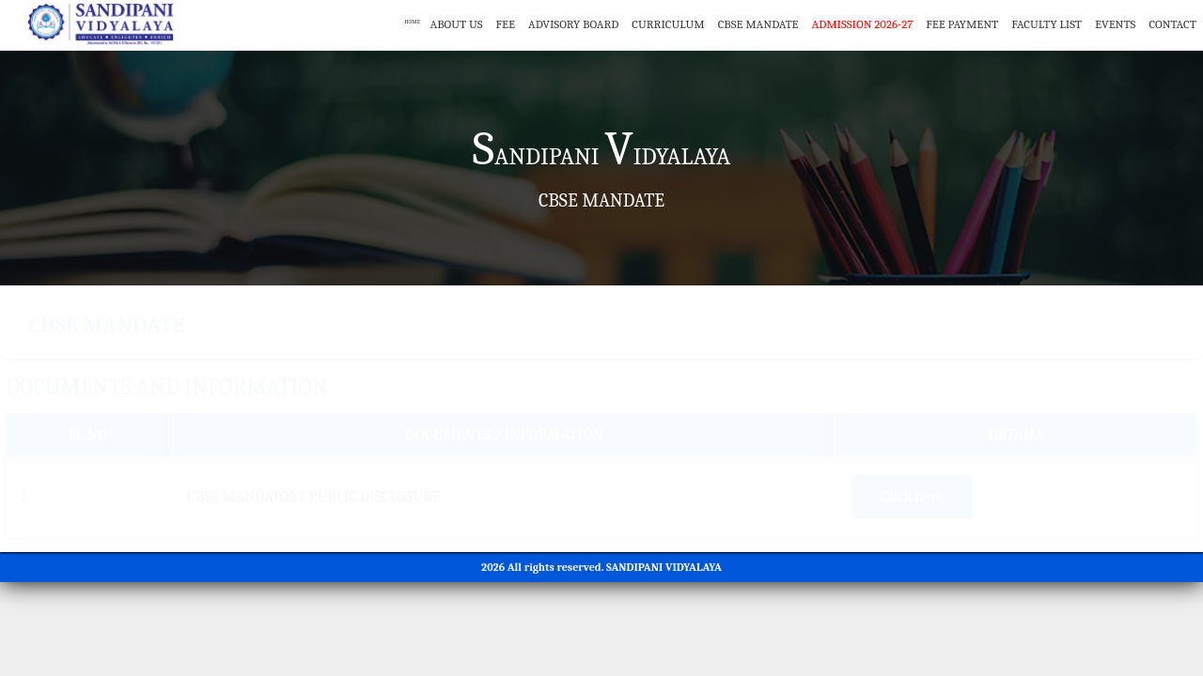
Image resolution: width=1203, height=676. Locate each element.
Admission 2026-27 (863, 24)
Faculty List (1046, 24)
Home (400, 24)
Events (1115, 24)
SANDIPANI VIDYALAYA (664, 567)
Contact (1171, 24)
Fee (505, 24)
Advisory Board (573, 24)
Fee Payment (962, 24)
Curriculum (668, 24)
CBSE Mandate (758, 24)
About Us (456, 24)
